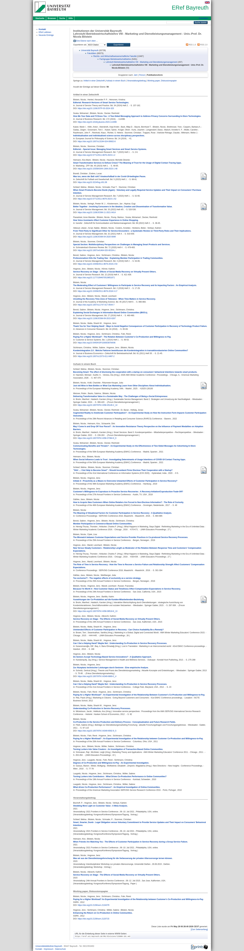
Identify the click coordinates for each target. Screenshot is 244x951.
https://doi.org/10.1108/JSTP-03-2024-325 (96, 108)
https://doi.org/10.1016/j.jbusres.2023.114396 (97, 122)
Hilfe (70, 18)
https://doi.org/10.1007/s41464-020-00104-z (97, 250)
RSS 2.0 (201, 45)
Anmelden (203, 18)
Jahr (136, 75)
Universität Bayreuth (90, 50)
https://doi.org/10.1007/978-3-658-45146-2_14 (97, 405)
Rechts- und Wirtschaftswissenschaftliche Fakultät (115, 56)
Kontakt (39, 949)
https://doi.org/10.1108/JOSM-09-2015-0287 (97, 318)
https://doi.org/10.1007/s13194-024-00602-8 (97, 141)
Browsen (52, 18)
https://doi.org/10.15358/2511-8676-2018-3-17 (97, 291)
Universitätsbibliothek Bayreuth (49, 946)
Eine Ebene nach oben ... (87, 41)
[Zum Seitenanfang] (199, 929)
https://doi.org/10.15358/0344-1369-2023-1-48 (97, 169)
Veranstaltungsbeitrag (136, 81)
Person (142, 75)
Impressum (49, 949)
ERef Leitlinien (45, 32)
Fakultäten (91, 53)
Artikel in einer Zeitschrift (94, 81)
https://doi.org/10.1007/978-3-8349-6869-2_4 (97, 676)
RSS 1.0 (190, 45)
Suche (62, 18)
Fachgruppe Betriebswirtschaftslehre (115, 59)
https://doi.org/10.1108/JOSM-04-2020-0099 (97, 237)
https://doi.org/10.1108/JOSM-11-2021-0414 (97, 212)
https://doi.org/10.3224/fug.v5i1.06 (92, 182)
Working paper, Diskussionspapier (162, 81)
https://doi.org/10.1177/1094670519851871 (96, 277)
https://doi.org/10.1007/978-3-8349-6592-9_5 (97, 731)
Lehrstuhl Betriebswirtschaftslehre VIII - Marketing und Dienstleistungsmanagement (141, 62)
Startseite (39, 18)
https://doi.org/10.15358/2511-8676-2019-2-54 (97, 264)
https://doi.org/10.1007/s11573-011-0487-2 (96, 356)
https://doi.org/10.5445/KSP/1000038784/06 (97, 343)
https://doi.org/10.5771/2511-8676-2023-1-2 (96, 155)
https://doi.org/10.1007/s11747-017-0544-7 (96, 305)
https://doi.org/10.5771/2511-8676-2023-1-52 (97, 199)
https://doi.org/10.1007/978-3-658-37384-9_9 (97, 438)
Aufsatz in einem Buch (115, 81)
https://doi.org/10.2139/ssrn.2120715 (93, 919)
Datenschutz (60, 949)
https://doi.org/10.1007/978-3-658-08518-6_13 (97, 611)
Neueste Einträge (46, 35)
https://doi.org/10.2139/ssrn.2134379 (93, 905)
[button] (118, 45)
